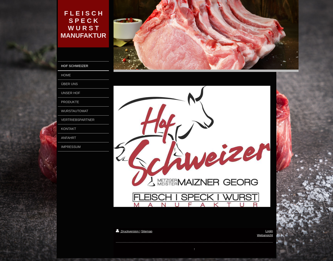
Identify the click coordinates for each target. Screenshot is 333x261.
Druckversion (127, 231)
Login (269, 231)
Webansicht (265, 235)
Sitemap (146, 231)
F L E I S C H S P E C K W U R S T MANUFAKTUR (83, 24)
